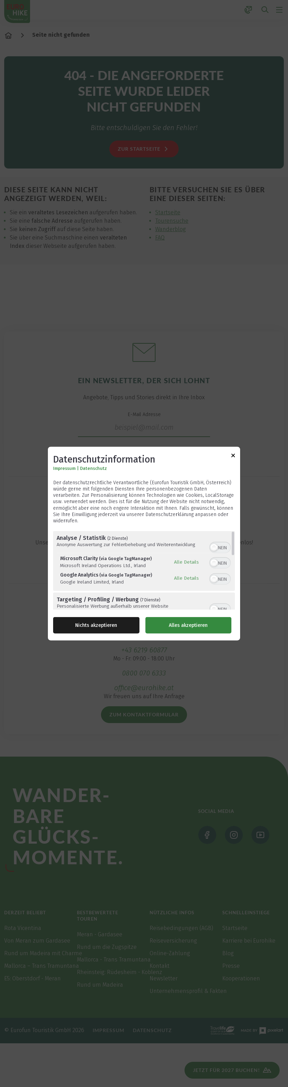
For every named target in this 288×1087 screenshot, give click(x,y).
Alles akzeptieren (188, 625)
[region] (144, 570)
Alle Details (186, 561)
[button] (213, 547)
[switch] (220, 546)
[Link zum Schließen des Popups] (233, 456)
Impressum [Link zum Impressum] (64, 468)
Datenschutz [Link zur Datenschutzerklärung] (93, 468)
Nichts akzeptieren (96, 625)
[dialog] (144, 543)
